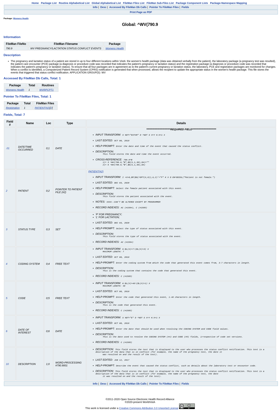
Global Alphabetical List (106, 3)
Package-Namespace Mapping (228, 3)
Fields (185, 7)
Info (95, 7)
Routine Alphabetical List (74, 3)
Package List (49, 3)
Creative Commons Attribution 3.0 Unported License (148, 408)
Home (35, 3)
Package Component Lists (192, 3)
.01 (7, 148)
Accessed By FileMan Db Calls (128, 7)
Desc (103, 7)
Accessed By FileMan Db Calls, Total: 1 (32, 78)
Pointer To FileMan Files (164, 7)
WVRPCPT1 (46, 89)
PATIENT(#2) (42, 107)
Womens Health (21, 18)
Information (12, 37)
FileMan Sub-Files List (160, 3)
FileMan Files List (133, 3)
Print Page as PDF (141, 12)
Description (12, 55)
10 (7, 363)
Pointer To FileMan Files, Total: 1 (27, 96)
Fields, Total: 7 (14, 114)
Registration (13, 107)
